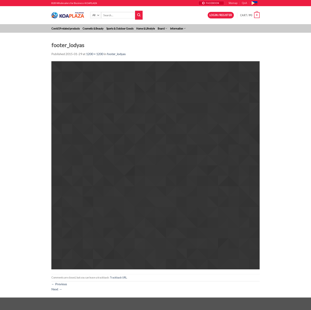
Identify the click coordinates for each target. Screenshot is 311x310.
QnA (244, 3)
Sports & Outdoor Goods (119, 28)
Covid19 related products (65, 28)
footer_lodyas (116, 54)
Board (162, 28)
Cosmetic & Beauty (93, 28)
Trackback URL (118, 277)
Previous (59, 284)
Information (178, 28)
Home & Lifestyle (145, 28)
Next (56, 289)
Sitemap (232, 3)
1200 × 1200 (94, 54)
